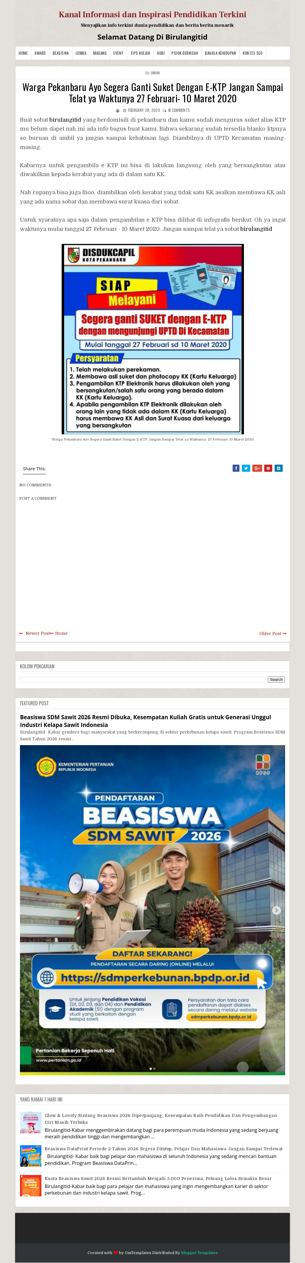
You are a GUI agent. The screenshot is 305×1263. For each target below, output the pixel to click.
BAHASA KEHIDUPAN (220, 53)
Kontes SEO (252, 53)
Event (118, 53)
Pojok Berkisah (185, 53)
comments (179, 110)
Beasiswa (61, 53)
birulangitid (65, 120)
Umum (155, 72)
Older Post (270, 633)
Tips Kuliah (140, 53)
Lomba (81, 53)
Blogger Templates (199, 1253)
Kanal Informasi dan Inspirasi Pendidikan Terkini (153, 14)
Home (23, 53)
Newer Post (38, 633)
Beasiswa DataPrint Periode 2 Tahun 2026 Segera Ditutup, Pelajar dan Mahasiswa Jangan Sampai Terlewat (164, 1148)
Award (40, 53)
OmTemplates (138, 1253)
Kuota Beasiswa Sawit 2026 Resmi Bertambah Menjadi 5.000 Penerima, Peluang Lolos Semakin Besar (158, 1178)
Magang (100, 53)
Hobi (161, 53)
